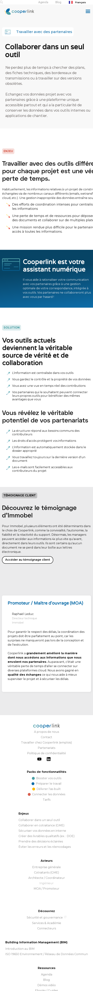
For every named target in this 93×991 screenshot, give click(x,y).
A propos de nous (46, 706)
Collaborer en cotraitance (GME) (41, 800)
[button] (88, 12)
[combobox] (79, 2)
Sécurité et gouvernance (45, 892)
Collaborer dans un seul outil (39, 794)
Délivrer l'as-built (49, 763)
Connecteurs (46, 903)
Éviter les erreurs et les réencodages (45, 821)
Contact (46, 712)
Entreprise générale (46, 842)
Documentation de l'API (46, 970)
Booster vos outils (48, 753)
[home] (17, 11)
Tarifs (46, 774)
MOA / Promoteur (46, 863)
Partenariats (46, 722)
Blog (58, 2)
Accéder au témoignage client (27, 534)
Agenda (43, 2)
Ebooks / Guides (46, 965)
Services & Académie (46, 897)
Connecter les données (48, 769)
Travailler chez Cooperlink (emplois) (46, 717)
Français (77, 2)
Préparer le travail (48, 758)
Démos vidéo (46, 960)
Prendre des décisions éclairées (41, 816)
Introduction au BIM (20, 923)
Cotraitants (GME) (46, 847)
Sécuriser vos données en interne (42, 805)
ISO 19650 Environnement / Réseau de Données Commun (46, 928)
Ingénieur (46, 858)
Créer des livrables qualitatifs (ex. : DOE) (47, 810)
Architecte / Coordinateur (46, 852)
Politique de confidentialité (46, 728)
